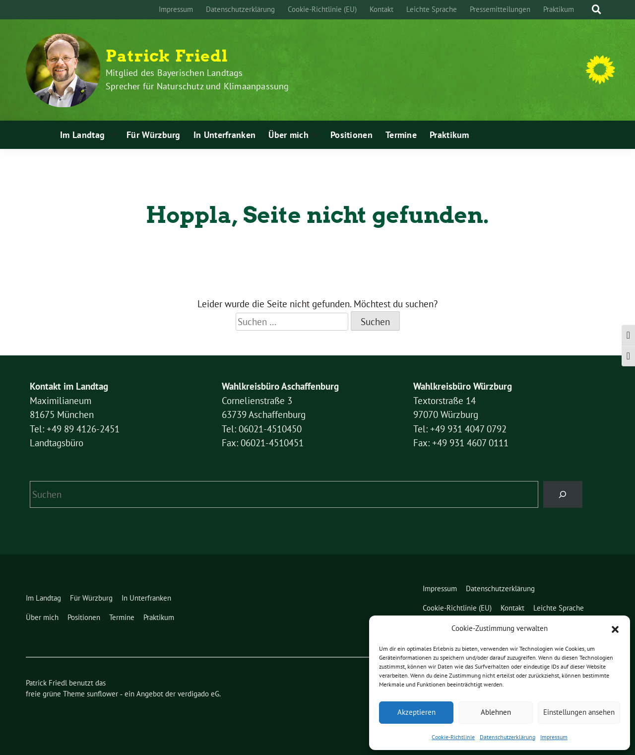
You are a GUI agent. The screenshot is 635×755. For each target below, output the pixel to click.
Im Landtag (82, 134)
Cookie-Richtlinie (453, 737)
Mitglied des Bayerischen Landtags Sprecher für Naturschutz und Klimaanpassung (197, 79)
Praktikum (558, 9)
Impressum (554, 737)
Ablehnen (496, 712)
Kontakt (381, 9)
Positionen (351, 134)
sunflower (102, 693)
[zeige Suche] (596, 9)
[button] (615, 628)
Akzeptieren (416, 712)
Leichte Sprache (431, 9)
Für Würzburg (154, 134)
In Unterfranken (224, 134)
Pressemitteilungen (500, 9)
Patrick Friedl (167, 56)
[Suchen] (562, 494)
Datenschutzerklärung (507, 737)
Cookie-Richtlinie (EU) (322, 9)
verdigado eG (198, 693)
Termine (401, 134)
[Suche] (587, 9)
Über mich (288, 134)
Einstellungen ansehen (579, 712)
